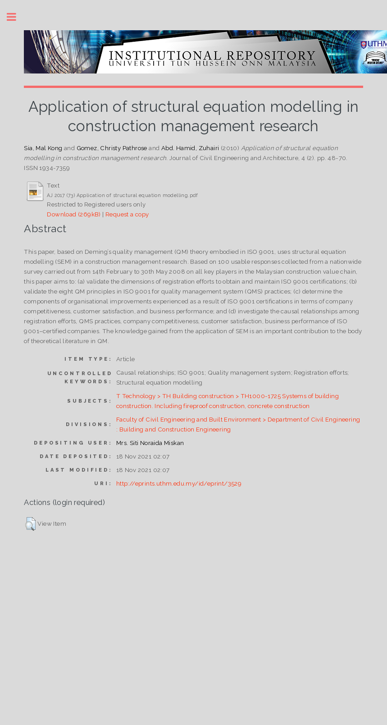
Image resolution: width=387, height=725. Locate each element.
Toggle (16, 17)
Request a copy (127, 214)
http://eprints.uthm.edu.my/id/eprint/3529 (178, 483)
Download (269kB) (73, 214)
